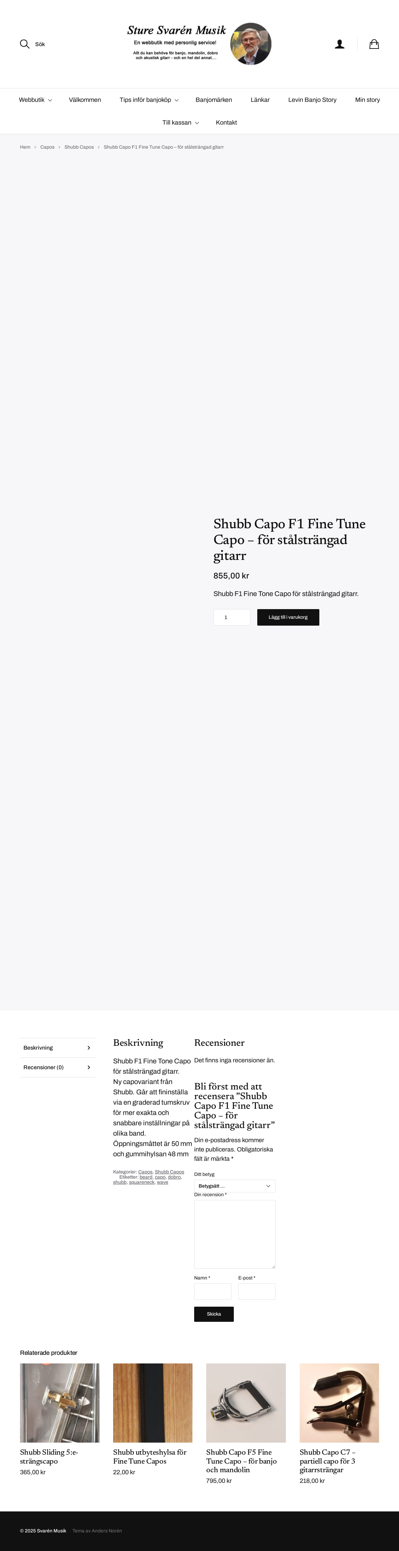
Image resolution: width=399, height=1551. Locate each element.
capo (160, 1177)
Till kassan (176, 122)
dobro (174, 1177)
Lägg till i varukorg (288, 617)
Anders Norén (107, 1531)
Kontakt (226, 122)
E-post (247, 1278)
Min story (367, 99)
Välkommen (85, 99)
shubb (120, 1182)
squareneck (141, 1182)
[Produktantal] (231, 617)
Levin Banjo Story (312, 99)
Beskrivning (38, 1048)
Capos (47, 147)
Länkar (260, 99)
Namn (202, 1278)
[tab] (58, 1048)
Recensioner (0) (43, 1067)
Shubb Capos (79, 147)
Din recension (210, 1195)
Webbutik (31, 99)
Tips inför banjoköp (145, 99)
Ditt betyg (204, 1174)
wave (162, 1182)
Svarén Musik (51, 1531)
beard (146, 1177)
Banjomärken (214, 99)
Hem (25, 147)
